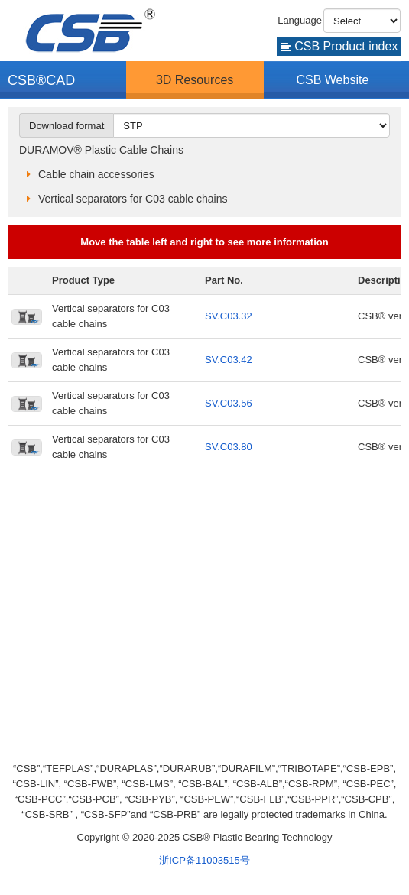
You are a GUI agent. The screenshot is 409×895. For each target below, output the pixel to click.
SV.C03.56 (228, 403)
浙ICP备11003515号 (204, 860)
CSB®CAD (41, 80)
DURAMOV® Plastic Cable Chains (101, 150)
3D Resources (194, 79)
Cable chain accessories (96, 174)
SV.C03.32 (228, 316)
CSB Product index (339, 46)
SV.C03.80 (228, 446)
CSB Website (332, 79)
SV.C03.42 (228, 359)
